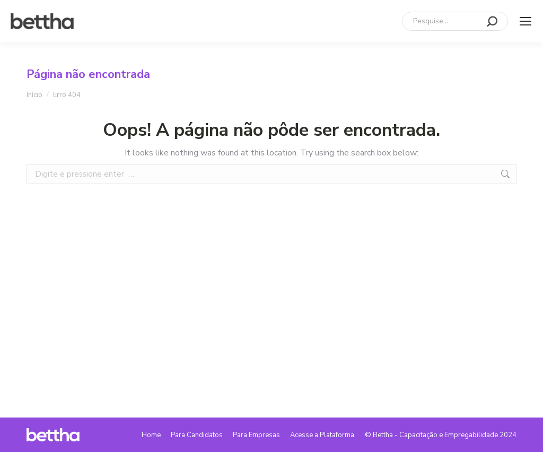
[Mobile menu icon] (525, 21)
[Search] (455, 21)
